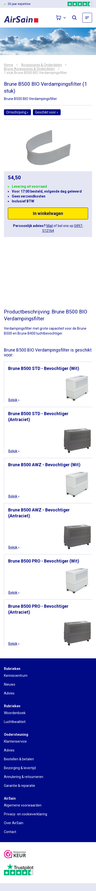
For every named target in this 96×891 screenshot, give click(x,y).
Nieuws (9, 684)
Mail (49, 226)
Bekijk (14, 400)
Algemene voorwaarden (22, 805)
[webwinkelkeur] (15, 855)
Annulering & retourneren (23, 777)
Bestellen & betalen (19, 759)
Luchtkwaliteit (15, 722)
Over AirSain (13, 823)
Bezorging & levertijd (20, 768)
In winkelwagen (48, 213)
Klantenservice (15, 741)
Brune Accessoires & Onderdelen (29, 69)
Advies (9, 693)
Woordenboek (15, 713)
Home (8, 65)
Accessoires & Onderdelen (41, 65)
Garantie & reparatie (19, 786)
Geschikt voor (46, 112)
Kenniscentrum (15, 676)
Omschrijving (17, 112)
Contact (10, 832)
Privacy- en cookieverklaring (25, 814)
